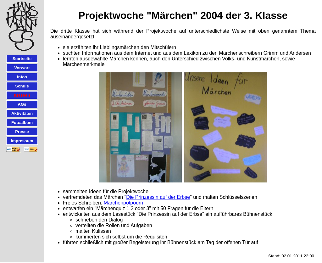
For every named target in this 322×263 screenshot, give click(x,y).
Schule (22, 86)
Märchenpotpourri (123, 202)
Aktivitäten (22, 113)
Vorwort (22, 67)
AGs (22, 104)
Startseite (22, 58)
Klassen (22, 95)
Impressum (22, 140)
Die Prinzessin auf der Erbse (158, 197)
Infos (22, 77)
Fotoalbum (22, 122)
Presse (22, 131)
